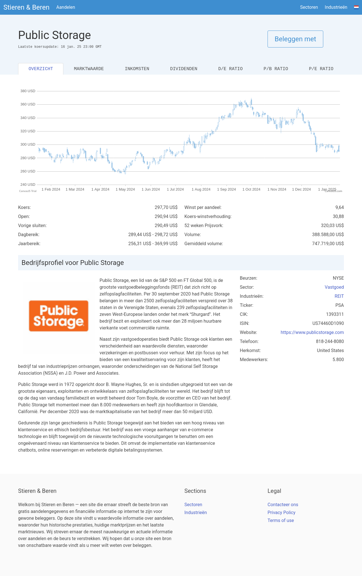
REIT (339, 296)
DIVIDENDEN (183, 69)
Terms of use (281, 520)
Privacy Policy (282, 512)
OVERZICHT (41, 69)
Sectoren (309, 7)
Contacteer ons (283, 504)
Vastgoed (334, 287)
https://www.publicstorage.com (312, 332)
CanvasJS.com (333, 191)
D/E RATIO (230, 69)
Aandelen (65, 7)
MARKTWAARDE (89, 69)
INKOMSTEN (137, 69)
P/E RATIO (321, 69)
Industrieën (336, 7)
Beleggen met (295, 39)
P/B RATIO (276, 69)
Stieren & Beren (26, 7)
